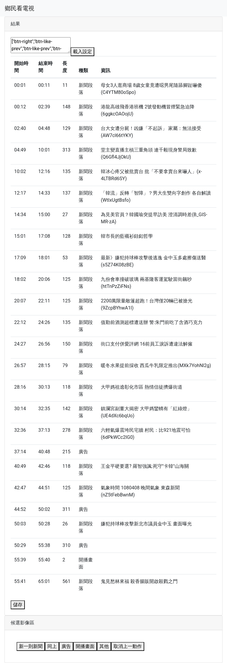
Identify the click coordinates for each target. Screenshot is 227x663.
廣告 (66, 646)
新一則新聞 (31, 646)
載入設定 (82, 51)
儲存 (17, 604)
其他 (104, 646)
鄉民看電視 (19, 8)
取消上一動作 (128, 646)
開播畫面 (85, 646)
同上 (52, 646)
